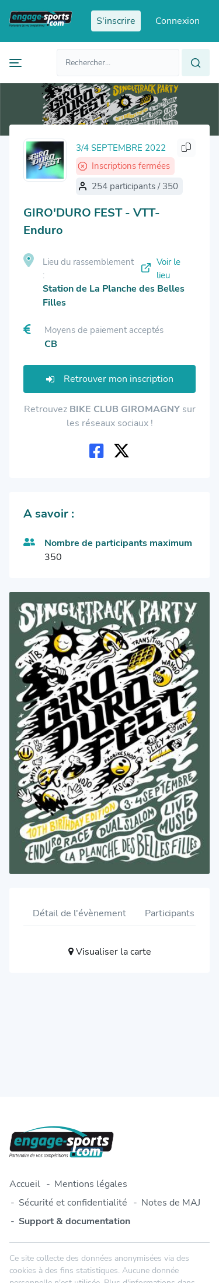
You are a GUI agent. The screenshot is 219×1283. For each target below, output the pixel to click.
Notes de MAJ (170, 1202)
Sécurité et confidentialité (73, 1202)
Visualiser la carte (109, 951)
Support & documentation (74, 1221)
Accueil (24, 1184)
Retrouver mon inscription (109, 379)
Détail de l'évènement (79, 913)
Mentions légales (90, 1184)
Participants (169, 913)
